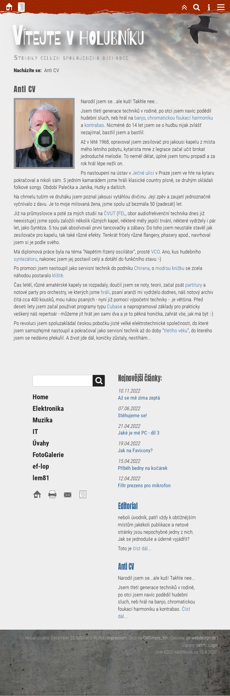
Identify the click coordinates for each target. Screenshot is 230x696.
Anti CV (126, 566)
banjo (139, 118)
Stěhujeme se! (132, 415)
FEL (122, 213)
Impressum (117, 638)
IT (35, 431)
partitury (193, 285)
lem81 (41, 478)
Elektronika (48, 408)
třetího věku (175, 330)
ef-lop (41, 466)
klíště (57, 275)
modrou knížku (169, 268)
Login (213, 645)
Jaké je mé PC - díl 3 (138, 433)
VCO (155, 252)
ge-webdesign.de (201, 638)
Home (40, 397)
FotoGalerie (48, 455)
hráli (105, 292)
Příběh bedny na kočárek (143, 468)
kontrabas (94, 125)
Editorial (128, 506)
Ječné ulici (143, 173)
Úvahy (41, 443)
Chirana (142, 268)
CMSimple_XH (155, 638)
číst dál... (142, 548)
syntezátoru (25, 259)
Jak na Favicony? (135, 450)
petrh (201, 645)
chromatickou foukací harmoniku (180, 118)
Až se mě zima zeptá (139, 398)
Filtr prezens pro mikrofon (144, 485)
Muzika (42, 420)
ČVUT (109, 213)
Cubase (115, 306)
